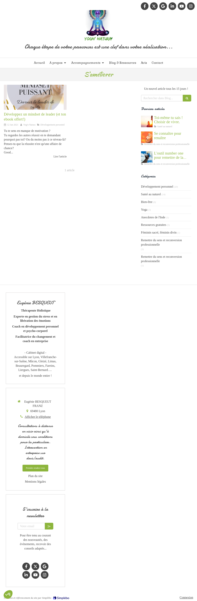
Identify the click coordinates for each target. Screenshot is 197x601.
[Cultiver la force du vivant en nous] (147, 121)
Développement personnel (157, 186)
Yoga (144, 209)
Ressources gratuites (153, 224)
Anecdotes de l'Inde (153, 217)
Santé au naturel (151, 194)
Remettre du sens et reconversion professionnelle (161, 242)
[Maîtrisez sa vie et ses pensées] (35, 97)
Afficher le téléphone (38, 416)
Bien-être (147, 202)
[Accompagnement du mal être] (147, 157)
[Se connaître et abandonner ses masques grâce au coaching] (147, 137)
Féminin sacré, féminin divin (159, 232)
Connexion (186, 597)
